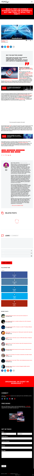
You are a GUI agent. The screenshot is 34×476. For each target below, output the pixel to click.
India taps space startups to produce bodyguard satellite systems (18, 352)
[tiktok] (9, 384)
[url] (17, 256)
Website (3, 431)
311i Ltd (8, 459)
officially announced (8, 80)
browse (30, 69)
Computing (3, 41)
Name (3, 417)
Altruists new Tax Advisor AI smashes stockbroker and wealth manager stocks (19, 341)
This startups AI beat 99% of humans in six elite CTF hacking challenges (19, 312)
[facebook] (2, 384)
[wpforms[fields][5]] (16, 433)
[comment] (17, 243)
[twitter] (12, 384)
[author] (17, 250)
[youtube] (14, 384)
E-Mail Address (4, 422)
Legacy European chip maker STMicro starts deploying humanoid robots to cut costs (19, 346)
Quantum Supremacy (28, 73)
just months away (29, 72)
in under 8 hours (22, 99)
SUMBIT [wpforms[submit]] (3, 451)
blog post (7, 127)
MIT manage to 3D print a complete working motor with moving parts (18, 307)
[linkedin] (7, 384)
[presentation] (9, 449)
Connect (23, 68)
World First (17, 151)
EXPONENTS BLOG (14, 468)
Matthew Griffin (5, 40)
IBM (10, 125)
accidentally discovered (28, 74)
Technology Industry (6, 151)
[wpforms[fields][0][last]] (24, 420)
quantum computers (23, 78)
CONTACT (3, 468)
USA (12, 151)
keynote (26, 69)
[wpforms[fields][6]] (16, 429)
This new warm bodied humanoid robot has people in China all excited (18, 335)
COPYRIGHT (7, 468)
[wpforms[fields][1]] (16, 424)
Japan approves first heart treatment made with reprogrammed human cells (19, 329)
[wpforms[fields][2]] (16, 440)
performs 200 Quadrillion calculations (25, 95)
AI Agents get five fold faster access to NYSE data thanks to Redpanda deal (19, 324)
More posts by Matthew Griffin (17, 205)
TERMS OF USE (20, 468)
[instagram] (4, 384)
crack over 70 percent (19, 98)
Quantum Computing (11, 150)
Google (20, 72)
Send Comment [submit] (7, 262)
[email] (17, 253)
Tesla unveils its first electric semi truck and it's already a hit (17, 301)
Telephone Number (5, 426)
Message (3, 436)
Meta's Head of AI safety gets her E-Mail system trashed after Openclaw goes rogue (19, 318)
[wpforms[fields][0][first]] (8, 420)
